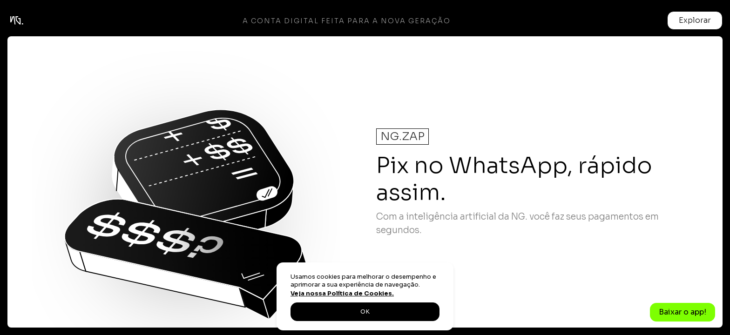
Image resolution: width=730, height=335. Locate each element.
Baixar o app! (682, 312)
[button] (695, 20)
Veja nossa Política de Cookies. (342, 293)
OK (365, 311)
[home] (16, 20)
